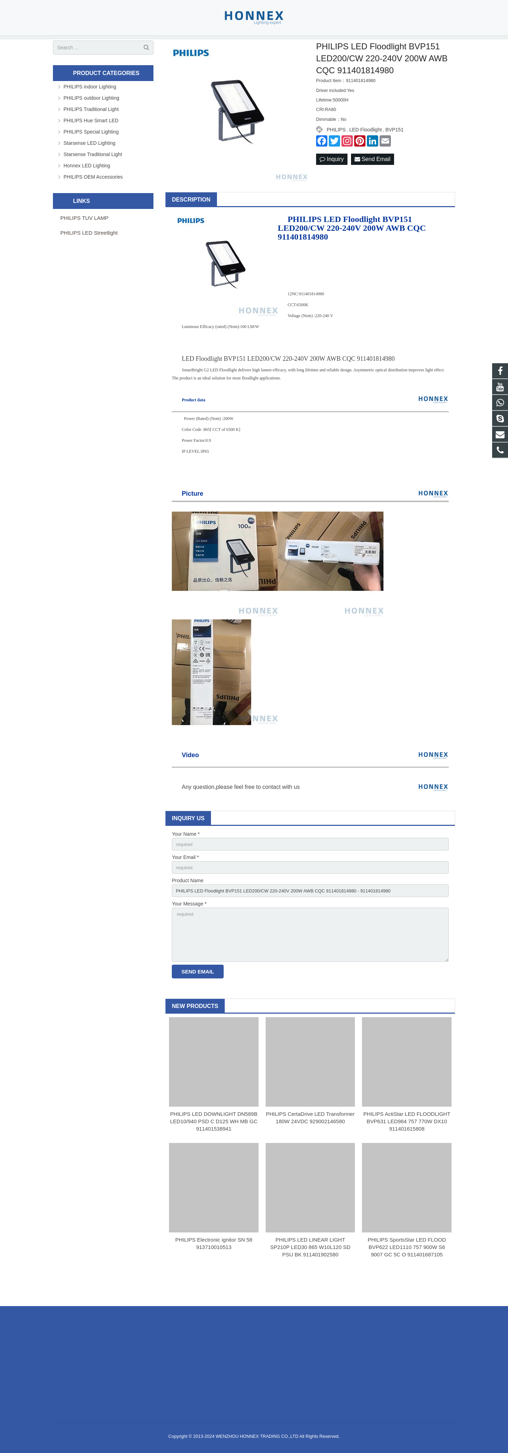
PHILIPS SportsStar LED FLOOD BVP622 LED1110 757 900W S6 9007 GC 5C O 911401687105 (407, 1275)
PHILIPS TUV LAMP (84, 238)
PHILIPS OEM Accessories (93, 197)
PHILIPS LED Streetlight (89, 253)
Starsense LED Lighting (89, 163)
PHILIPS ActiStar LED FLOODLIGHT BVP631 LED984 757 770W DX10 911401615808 (406, 1149)
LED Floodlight (365, 150)
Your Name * (186, 854)
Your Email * (185, 879)
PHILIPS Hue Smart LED (91, 140)
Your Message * (189, 927)
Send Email (373, 180)
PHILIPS (336, 150)
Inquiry (332, 180)
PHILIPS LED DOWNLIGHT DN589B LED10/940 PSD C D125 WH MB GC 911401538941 (214, 1149)
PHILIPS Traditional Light (91, 129)
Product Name (187, 903)
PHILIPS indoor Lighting (90, 107)
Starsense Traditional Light (93, 174)
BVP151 (395, 150)
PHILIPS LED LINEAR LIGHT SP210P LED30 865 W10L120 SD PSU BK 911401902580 (310, 1275)
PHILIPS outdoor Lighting (91, 118)
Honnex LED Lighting (87, 185)
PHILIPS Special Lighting (91, 152)
